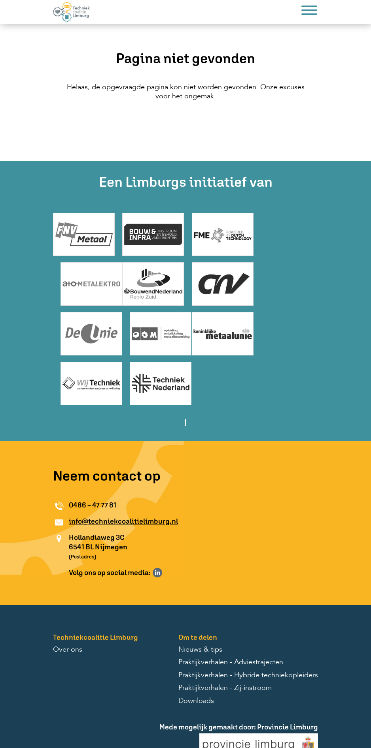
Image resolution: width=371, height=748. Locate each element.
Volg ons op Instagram (169, 519)
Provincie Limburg (287, 673)
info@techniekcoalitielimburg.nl (123, 468)
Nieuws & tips (200, 596)
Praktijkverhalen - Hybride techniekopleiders (248, 622)
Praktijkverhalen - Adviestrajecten (230, 609)
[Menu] (309, 12)
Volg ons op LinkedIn (157, 519)
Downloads (196, 647)
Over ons (67, 596)
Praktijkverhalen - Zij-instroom (225, 634)
